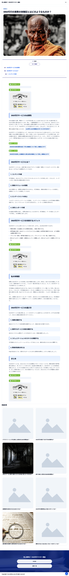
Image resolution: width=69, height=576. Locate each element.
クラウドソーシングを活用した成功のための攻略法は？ (16, 441)
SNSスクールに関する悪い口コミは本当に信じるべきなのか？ (18, 476)
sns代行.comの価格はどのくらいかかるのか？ (38, 130)
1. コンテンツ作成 (12, 76)
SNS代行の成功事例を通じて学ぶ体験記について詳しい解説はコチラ (27, 148)
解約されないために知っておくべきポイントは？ (47, 546)
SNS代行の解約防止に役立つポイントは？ (46, 511)
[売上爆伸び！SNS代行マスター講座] (11, 2)
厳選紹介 (5, 8)
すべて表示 (34, 66)
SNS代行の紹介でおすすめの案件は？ (45, 441)
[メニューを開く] (65, 2)
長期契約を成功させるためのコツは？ (12, 511)
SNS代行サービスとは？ (13, 73)
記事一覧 (34, 566)
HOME (34, 561)
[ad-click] (20, 88)
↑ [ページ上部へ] (66, 573)
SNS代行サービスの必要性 (13, 69)
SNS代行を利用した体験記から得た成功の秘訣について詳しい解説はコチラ (29, 155)
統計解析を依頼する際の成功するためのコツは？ (14, 546)
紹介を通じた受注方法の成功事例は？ (45, 476)
